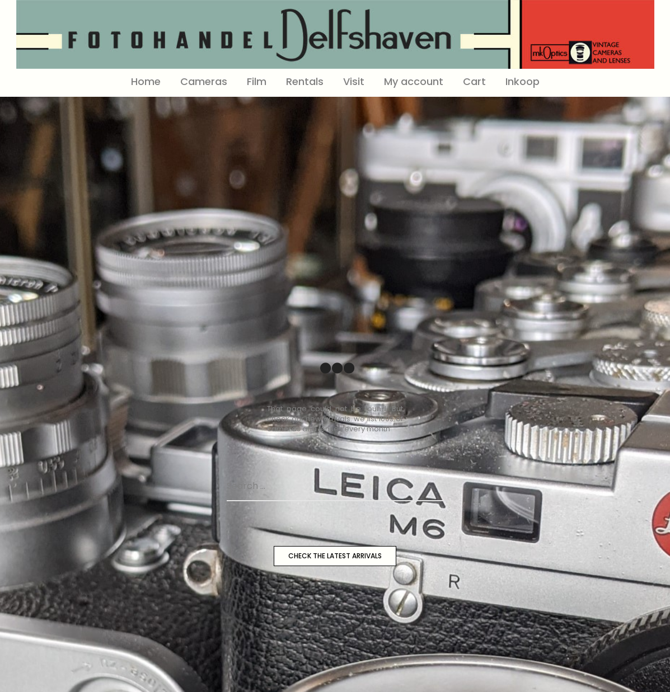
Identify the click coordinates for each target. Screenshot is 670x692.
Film (256, 81)
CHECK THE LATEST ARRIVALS (335, 556)
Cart (474, 81)
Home (146, 81)
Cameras (203, 81)
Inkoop (522, 81)
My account (413, 81)
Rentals (305, 81)
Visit (353, 81)
